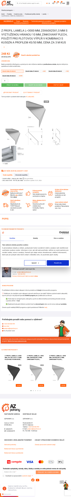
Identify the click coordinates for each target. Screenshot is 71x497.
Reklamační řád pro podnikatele (13, 453)
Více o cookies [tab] (59, 238)
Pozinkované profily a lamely (32, 14)
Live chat (6, 326)
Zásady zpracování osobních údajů (45, 444)
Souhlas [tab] (12, 238)
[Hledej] (17, 3)
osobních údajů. (26, 476)
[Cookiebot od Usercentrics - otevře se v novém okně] (60, 232)
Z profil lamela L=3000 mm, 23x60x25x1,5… (12, 16)
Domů (3, 14)
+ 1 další (5, 164)
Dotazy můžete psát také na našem (25, 276)
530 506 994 (21, 274)
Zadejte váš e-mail (9, 472)
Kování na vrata (18, 14)
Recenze (25, 21)
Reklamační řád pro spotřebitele (13, 449)
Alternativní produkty (49, 23)
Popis (18, 21)
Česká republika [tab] (7, 175)
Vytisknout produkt (31, 92)
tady (45, 307)
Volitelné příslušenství (21, 23)
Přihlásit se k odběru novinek (48, 472)
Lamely (44, 14)
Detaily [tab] (35, 238)
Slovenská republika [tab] (21, 175)
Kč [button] (47, 3)
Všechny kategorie (7, 10)
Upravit (35, 263)
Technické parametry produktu (41, 21)
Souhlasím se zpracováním (17, 476)
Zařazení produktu (60, 21)
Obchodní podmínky (10, 444)
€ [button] (49, 3)
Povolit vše (58, 263)
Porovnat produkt (11, 92)
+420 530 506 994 (9, 324)
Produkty (9, 14)
